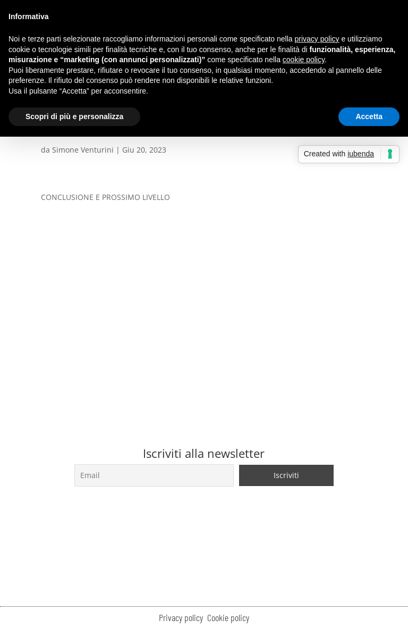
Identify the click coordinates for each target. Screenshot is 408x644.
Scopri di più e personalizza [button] (74, 116)
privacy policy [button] (317, 39)
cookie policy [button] (304, 59)
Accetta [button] (368, 116)
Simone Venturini (83, 150)
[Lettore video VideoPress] (204, 295)
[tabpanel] (204, 290)
